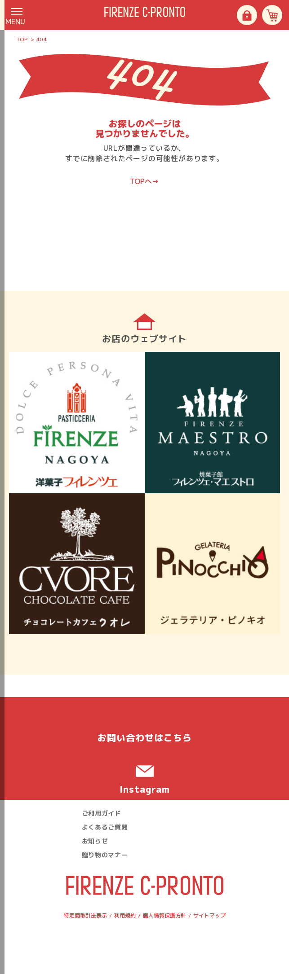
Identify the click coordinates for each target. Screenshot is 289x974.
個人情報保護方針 (164, 915)
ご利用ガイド (101, 813)
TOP (22, 39)
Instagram (145, 789)
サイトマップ (209, 915)
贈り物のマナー (105, 855)
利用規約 (125, 915)
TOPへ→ (144, 181)
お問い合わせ (145, 737)
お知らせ (95, 841)
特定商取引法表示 (85, 915)
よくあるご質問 (105, 827)
